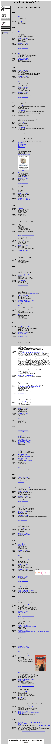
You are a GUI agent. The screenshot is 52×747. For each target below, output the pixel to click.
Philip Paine (20, 436)
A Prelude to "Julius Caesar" (23, 58)
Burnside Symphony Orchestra (23, 435)
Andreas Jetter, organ (22, 333)
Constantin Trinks (21, 713)
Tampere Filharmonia (21, 612)
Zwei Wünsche (20, 146)
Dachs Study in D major (22, 697)
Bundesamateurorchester (22, 577)
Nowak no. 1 (20, 443)
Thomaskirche (24, 176)
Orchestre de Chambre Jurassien (24, 449)
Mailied (30, 386)
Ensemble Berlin (21, 724)
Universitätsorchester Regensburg (24, 199)
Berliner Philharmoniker (22, 21)
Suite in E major (21, 545)
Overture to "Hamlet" (21, 105)
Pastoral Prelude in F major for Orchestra (25, 375)
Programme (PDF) (21, 170)
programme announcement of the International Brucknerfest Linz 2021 (34, 352)
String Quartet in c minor (22, 336)
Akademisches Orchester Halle (23, 59)
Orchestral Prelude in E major (23, 515)
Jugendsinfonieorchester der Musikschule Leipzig (27, 626)
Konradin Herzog (21, 450)
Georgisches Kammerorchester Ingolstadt (25, 706)
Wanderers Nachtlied (36, 386)
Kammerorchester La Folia (22, 506)
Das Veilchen (20, 145)
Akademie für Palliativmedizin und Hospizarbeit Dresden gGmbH (33, 731)
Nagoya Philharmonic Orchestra (23, 326)
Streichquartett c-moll (21, 393)
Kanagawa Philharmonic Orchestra (24, 534)
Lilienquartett (20, 455)
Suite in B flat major (21, 184)
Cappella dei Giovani (21, 680)
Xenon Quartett (20, 512)
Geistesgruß (20, 143)
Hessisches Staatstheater (27, 460)
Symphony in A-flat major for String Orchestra (26, 235)
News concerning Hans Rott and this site (40, 734)
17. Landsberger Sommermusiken (43, 725)
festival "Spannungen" (34, 293)
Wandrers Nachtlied (21, 147)
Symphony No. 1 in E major (23, 16)
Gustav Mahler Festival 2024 (23, 118)
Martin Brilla (6, 32)
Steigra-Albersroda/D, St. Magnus (24, 154)
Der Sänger (22, 386)
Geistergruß (26, 386)
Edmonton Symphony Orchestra (23, 431)
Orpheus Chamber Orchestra (23, 591)
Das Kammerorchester (22, 560)
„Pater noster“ (20, 149)
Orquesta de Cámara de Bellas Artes (24, 487)
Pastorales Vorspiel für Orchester (24, 691)
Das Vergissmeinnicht (22, 144)
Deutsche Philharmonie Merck (23, 586)
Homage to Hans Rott (22, 140)
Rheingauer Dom (26, 456)
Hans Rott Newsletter (16, 734)
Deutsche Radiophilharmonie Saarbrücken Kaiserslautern (28, 712)
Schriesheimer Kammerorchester (24, 301)
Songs (19, 31)
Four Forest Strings (21, 275)
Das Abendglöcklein (21, 142)
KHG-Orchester (20, 53)
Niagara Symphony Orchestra (23, 647)
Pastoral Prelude (21, 482)
